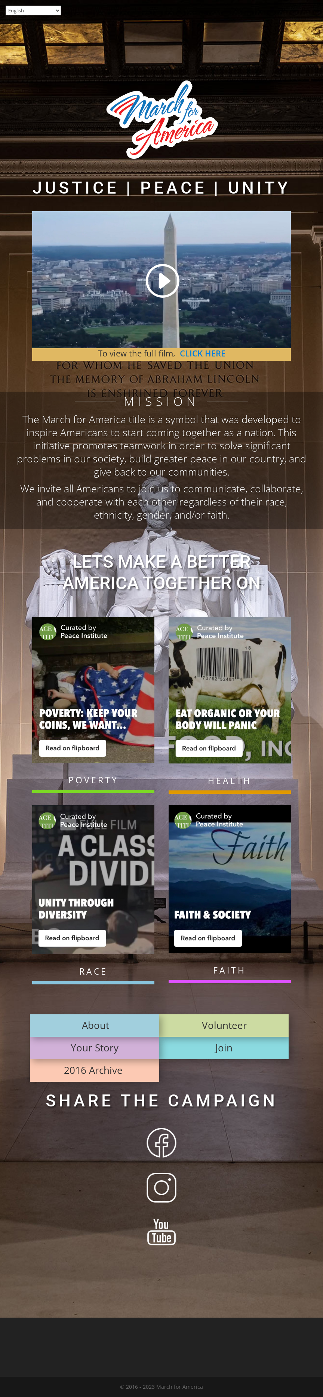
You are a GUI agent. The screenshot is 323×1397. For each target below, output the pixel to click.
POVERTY (93, 780)
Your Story (95, 1047)
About (95, 1025)
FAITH (229, 970)
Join (224, 1047)
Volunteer (224, 1025)
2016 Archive (94, 1070)
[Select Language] (33, 10)
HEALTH (230, 781)
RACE (93, 971)
